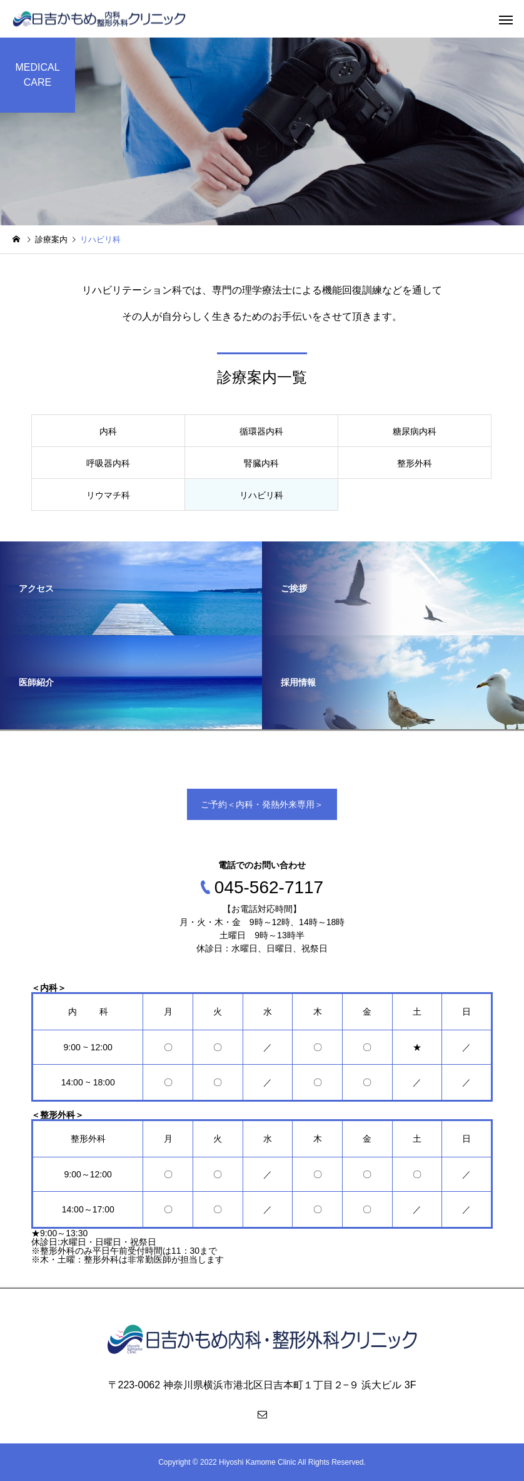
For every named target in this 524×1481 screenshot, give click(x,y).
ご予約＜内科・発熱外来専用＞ (262, 804)
